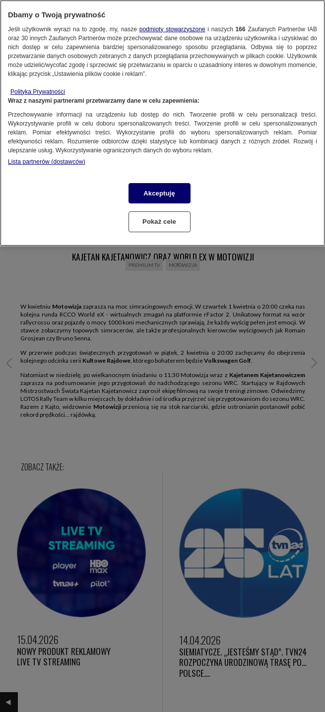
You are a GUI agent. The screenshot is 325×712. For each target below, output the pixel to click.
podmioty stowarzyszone (172, 29)
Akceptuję (159, 193)
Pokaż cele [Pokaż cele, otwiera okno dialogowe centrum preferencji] (159, 221)
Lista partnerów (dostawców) (46, 161)
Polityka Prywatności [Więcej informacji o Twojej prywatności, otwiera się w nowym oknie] (37, 91)
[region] (162, 123)
